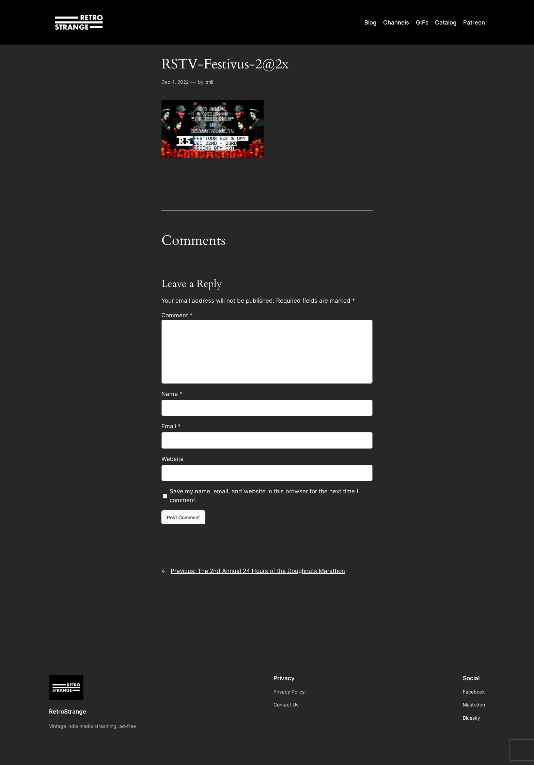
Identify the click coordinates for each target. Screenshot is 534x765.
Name (172, 394)
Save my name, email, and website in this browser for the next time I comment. (264, 496)
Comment (177, 315)
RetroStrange (67, 711)
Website (172, 459)
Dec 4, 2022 (175, 82)
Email (171, 426)
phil (209, 82)
